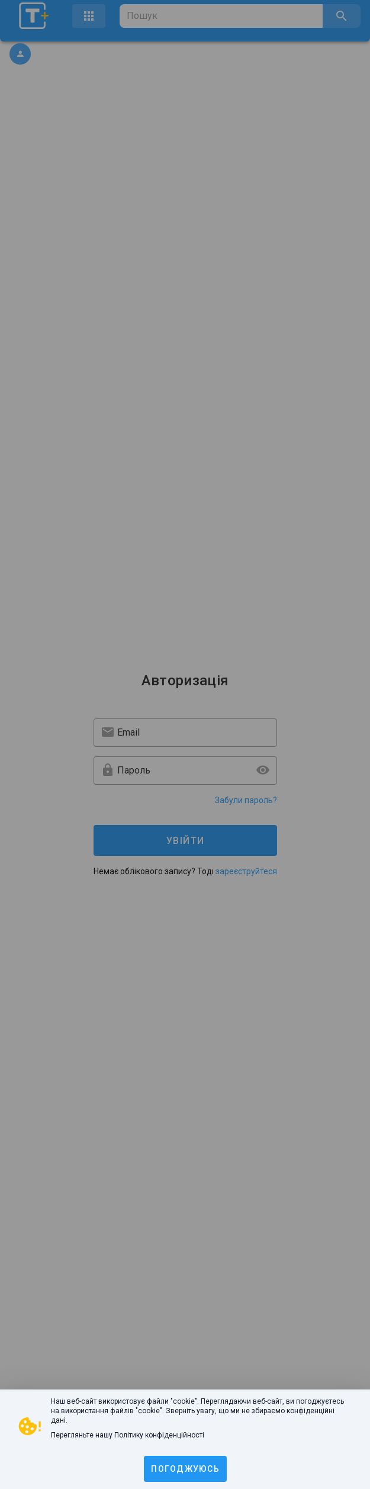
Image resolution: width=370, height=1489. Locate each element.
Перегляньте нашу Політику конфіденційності (127, 1435)
